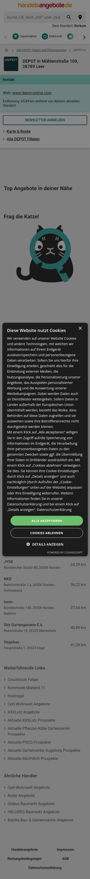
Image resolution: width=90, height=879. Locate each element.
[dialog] (45, 439)
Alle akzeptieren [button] (46, 520)
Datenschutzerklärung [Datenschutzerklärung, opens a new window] (54, 509)
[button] (45, 544)
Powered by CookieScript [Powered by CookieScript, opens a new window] (65, 552)
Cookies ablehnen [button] (46, 533)
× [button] (80, 328)
